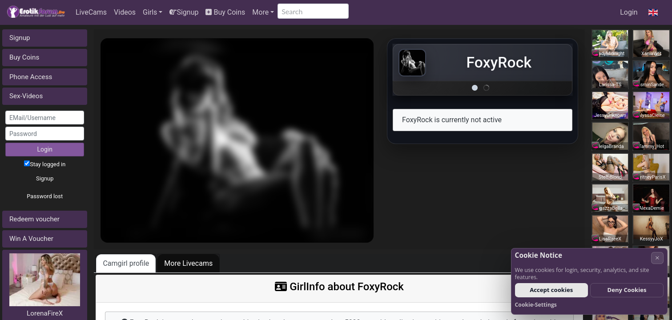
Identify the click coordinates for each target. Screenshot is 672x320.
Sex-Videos (26, 96)
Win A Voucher (31, 239)
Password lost (45, 196)
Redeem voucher (34, 219)
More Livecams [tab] (188, 263)
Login (628, 12)
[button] (653, 12)
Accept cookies (551, 290)
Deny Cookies (627, 290)
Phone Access (30, 77)
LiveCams (91, 12)
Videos (125, 12)
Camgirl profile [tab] (126, 263)
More (260, 12)
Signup (183, 12)
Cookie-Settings (536, 304)
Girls (150, 12)
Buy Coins (225, 12)
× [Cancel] (657, 257)
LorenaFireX (45, 313)
